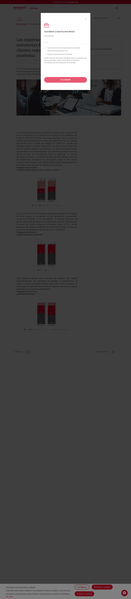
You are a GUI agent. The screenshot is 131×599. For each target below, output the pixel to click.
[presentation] (65, 70)
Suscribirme (65, 80)
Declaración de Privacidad (67, 63)
